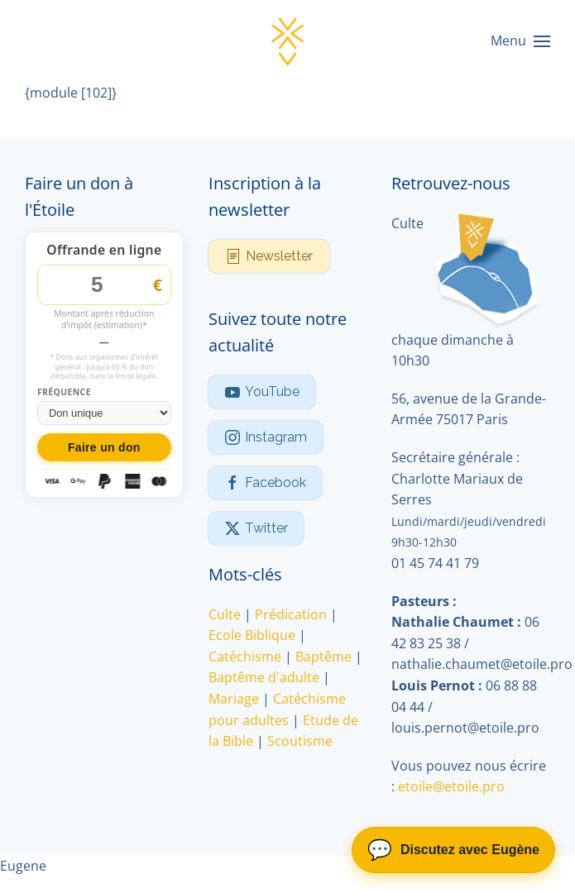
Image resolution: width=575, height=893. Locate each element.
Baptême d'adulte (263, 677)
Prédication (291, 614)
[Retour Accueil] (288, 41)
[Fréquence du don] (104, 413)
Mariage (233, 699)
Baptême (323, 656)
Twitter (256, 528)
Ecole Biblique (251, 635)
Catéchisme (244, 656)
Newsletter (269, 256)
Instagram (265, 437)
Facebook (265, 483)
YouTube (261, 392)
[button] (520, 41)
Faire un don (104, 447)
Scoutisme (300, 741)
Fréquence (64, 392)
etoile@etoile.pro (451, 786)
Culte (224, 614)
